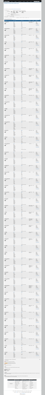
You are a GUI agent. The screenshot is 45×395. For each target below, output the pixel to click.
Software (15, 1)
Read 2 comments (37, 63)
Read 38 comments (37, 306)
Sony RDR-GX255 (6, 185)
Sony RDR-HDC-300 (6, 165)
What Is (27, 1)
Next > (40, 19)
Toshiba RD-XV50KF (6, 218)
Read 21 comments (37, 96)
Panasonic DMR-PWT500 (7, 178)
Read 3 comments (37, 23)
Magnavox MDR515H (6, 225)
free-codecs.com (23, 393)
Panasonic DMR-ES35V (6, 48)
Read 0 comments (37, 103)
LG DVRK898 (5, 108)
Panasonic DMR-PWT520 (7, 115)
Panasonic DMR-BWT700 (7, 143)
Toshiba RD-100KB (6, 238)
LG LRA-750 (5, 345)
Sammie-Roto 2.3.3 (16, 388)
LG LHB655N (31, 381)
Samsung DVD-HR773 (6, 75)
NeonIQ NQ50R (6, 158)
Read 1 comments (37, 30)
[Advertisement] (22, 6)
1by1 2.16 (16, 386)
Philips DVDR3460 (6, 130)
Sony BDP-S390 (31, 388)
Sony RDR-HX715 (6, 205)
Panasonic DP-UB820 (31, 387)
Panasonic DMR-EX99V (6, 285)
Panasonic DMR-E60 (6, 95)
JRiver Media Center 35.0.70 (24, 386)
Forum (12, 1)
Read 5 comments (37, 153)
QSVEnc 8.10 (16, 387)
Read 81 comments (37, 320)
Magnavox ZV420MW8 (6, 35)
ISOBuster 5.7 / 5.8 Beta (17, 382)
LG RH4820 (5, 88)
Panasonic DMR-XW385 (6, 28)
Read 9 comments (37, 347)
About (31, 1)
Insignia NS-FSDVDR (6, 55)
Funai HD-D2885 (6, 325)
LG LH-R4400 (5, 245)
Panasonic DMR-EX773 (6, 265)
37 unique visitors (11, 383)
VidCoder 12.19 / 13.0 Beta (17, 383)
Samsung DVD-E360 (31, 383)
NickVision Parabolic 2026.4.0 (17, 381)
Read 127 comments (37, 333)
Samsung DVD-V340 (31, 382)
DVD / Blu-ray (19, 1)
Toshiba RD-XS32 (6, 305)
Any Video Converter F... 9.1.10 (24, 384)
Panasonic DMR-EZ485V (7, 68)
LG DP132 (30, 386)
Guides (24, 1)
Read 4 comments (37, 50)
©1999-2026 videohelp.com (22, 394)
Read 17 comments (37, 90)
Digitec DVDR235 (6, 198)
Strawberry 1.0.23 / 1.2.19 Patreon (25, 385)
